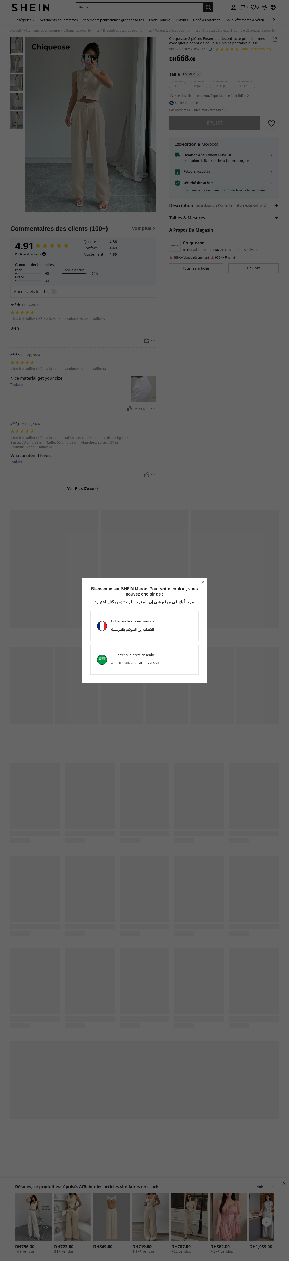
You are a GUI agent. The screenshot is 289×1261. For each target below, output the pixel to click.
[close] (203, 582)
